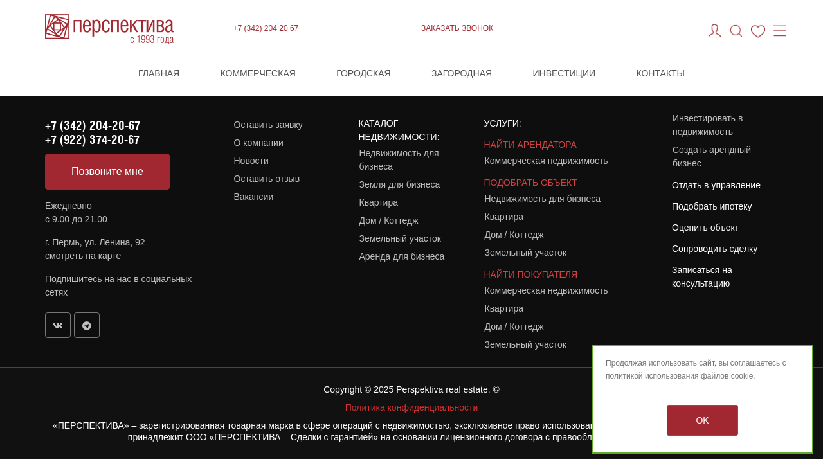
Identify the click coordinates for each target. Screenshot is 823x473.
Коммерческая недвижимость (546, 161)
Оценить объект (705, 227)
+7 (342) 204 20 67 (266, 28)
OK (702, 420)
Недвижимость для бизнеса (399, 160)
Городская (363, 73)
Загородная (461, 73)
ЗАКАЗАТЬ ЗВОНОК (457, 28)
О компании (259, 143)
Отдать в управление (716, 185)
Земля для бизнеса (399, 184)
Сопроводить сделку (714, 249)
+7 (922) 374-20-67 (92, 139)
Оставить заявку (268, 125)
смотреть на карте (83, 256)
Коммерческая (258, 73)
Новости (251, 161)
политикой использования (652, 375)
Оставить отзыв (267, 179)
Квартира (379, 202)
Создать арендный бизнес (712, 156)
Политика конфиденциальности (411, 407)
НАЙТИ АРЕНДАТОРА (530, 144)
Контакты (660, 73)
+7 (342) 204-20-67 (92, 125)
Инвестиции (564, 73)
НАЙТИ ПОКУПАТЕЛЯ (531, 274)
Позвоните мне (107, 171)
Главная (158, 73)
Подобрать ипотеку (712, 206)
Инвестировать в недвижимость (708, 125)
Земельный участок (400, 238)
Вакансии (254, 197)
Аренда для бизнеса (402, 256)
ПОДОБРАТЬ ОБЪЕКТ (530, 182)
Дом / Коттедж (389, 220)
